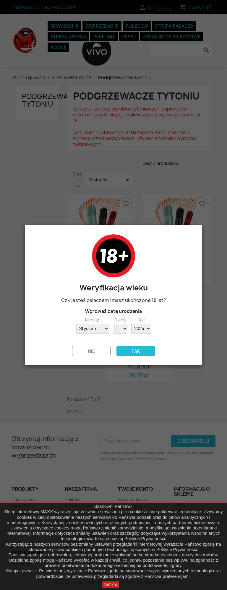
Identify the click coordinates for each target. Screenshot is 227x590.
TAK (136, 351)
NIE (91, 351)
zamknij (111, 584)
